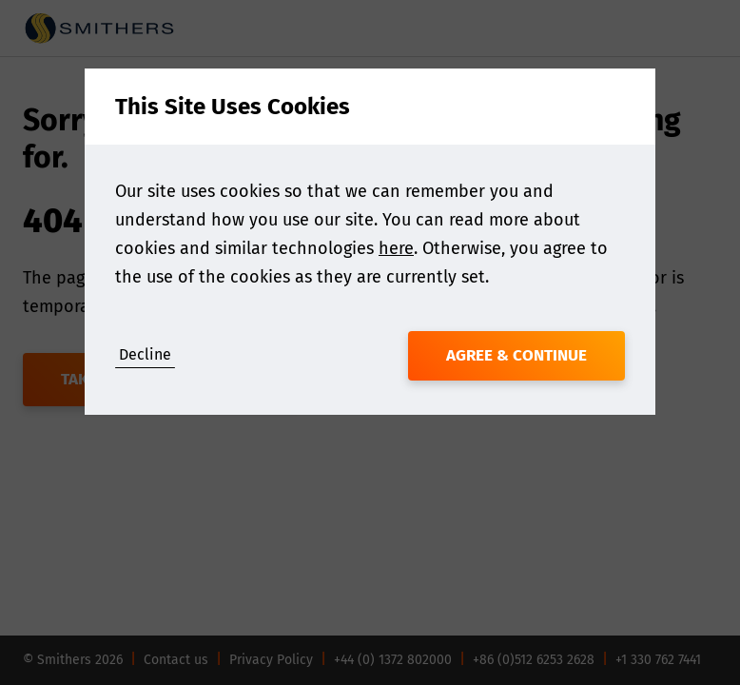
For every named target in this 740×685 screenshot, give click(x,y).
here (396, 248)
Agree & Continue (516, 355)
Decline (145, 354)
